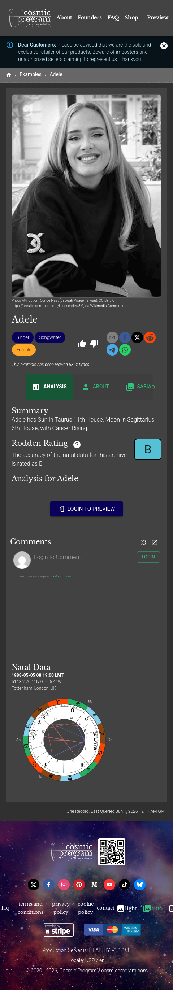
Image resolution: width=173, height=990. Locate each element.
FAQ (113, 17)
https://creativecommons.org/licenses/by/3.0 (47, 306)
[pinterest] (79, 884)
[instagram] (64, 884)
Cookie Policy (85, 908)
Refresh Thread (62, 576)
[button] (23, 337)
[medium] (94, 884)
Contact (105, 908)
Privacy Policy (61, 908)
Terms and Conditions (31, 908)
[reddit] (150, 337)
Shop (131, 17)
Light (126, 908)
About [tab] (95, 387)
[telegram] (112, 350)
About (64, 17)
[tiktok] (124, 884)
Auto (152, 908)
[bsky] (140, 884)
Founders (89, 17)
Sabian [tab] (140, 387)
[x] (137, 337)
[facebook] (125, 337)
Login (148, 557)
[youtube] (109, 884)
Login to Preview (86, 508)
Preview (157, 17)
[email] (112, 337)
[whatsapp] (125, 350)
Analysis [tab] (49, 387)
